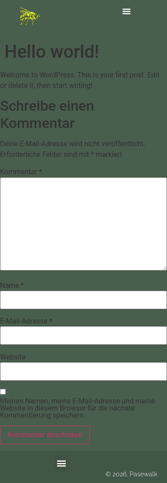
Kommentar (21, 172)
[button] (126, 11)
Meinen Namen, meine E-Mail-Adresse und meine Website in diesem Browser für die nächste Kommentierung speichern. (77, 408)
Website (12, 357)
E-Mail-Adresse (26, 321)
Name (12, 285)
